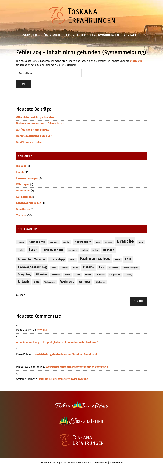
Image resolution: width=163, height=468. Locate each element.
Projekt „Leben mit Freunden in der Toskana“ (70, 342)
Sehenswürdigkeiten (28, 203)
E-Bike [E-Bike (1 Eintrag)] (21, 250)
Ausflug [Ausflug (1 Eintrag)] (66, 242)
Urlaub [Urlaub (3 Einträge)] (23, 281)
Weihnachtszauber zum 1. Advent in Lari (40, 123)
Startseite (136, 61)
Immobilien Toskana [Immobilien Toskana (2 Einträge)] (31, 259)
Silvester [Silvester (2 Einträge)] (41, 275)
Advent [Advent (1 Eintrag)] (21, 242)
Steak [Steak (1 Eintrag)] (67, 275)
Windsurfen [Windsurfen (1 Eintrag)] (100, 282)
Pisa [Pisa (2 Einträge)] (101, 268)
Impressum (101, 462)
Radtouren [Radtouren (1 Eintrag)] (113, 268)
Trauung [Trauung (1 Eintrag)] (128, 275)
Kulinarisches (24, 197)
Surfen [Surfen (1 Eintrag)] (88, 275)
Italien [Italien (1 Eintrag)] (72, 259)
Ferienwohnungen (27, 178)
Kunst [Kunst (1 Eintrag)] (117, 259)
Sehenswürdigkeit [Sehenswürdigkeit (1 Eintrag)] (130, 268)
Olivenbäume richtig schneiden (35, 117)
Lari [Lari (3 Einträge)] (128, 259)
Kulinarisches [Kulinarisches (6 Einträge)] (95, 258)
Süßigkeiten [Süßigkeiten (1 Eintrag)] (114, 275)
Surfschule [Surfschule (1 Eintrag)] (100, 275)
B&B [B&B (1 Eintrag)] (98, 242)
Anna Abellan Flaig (27, 342)
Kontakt (41, 330)
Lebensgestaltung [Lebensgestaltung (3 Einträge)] (32, 267)
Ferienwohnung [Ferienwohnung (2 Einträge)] (53, 250)
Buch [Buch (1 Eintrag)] (141, 242)
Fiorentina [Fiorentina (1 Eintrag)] (72, 250)
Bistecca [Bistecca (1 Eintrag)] (108, 242)
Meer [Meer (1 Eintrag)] (54, 268)
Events (20, 172)
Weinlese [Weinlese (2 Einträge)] (85, 282)
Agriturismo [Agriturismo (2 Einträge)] (37, 242)
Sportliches (23, 209)
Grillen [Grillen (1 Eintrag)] (85, 250)
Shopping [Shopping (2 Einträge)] (24, 275)
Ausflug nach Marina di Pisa (33, 130)
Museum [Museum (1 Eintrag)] (64, 268)
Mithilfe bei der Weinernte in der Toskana (63, 379)
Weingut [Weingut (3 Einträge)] (67, 281)
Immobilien (23, 190)
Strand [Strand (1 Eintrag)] (77, 275)
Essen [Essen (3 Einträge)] (33, 249)
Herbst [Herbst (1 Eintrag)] (95, 250)
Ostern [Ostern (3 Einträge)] (88, 267)
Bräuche (21, 166)
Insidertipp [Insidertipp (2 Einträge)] (57, 259)
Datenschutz (116, 462)
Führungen (22, 184)
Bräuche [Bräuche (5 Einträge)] (125, 241)
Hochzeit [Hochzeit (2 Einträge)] (109, 250)
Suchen (20, 295)
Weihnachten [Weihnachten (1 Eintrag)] (49, 282)
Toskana (21, 215)
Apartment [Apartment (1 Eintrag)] (54, 242)
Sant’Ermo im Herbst (29, 142)
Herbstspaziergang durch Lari (34, 136)
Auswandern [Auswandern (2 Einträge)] (83, 242)
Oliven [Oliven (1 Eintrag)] (75, 268)
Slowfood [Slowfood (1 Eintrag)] (56, 275)
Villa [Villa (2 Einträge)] (37, 282)
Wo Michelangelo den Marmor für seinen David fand (66, 354)
